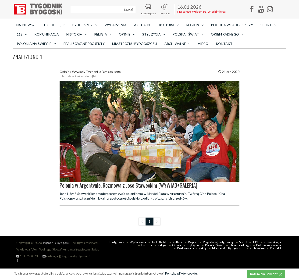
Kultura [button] (169, 25)
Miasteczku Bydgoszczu (134, 44)
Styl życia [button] (153, 34)
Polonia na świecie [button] (36, 44)
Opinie (176, 245)
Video (203, 44)
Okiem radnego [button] (227, 34)
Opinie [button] (127, 34)
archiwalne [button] (177, 44)
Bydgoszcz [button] (84, 25)
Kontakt (224, 44)
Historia (146, 245)
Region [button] (194, 25)
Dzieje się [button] (54, 25)
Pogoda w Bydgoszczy (232, 25)
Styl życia (193, 245)
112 (255, 242)
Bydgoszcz (117, 242)
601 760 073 (27, 256)
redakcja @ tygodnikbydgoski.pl (66, 256)
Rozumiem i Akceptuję (266, 274)
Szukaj (128, 9)
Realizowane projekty (84, 44)
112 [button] (22, 34)
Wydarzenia (116, 25)
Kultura (177, 242)
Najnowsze (26, 25)
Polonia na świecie (268, 245)
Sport (243, 242)
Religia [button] (102, 34)
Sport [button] (268, 25)
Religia (162, 245)
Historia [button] (76, 34)
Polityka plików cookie (181, 273)
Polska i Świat (214, 245)
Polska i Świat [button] (188, 34)
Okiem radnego (240, 245)
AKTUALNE (143, 25)
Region (192, 242)
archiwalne (257, 248)
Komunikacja (46, 34)
